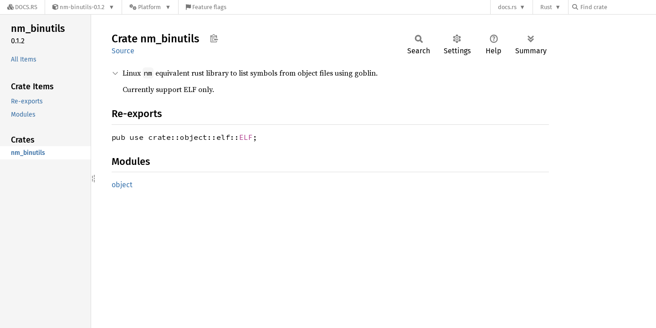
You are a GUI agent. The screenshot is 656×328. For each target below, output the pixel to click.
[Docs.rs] (22, 7)
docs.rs (507, 7)
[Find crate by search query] (617, 7)
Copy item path (213, 38)
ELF (246, 137)
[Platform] (150, 7)
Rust (546, 7)
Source (123, 50)
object (122, 184)
